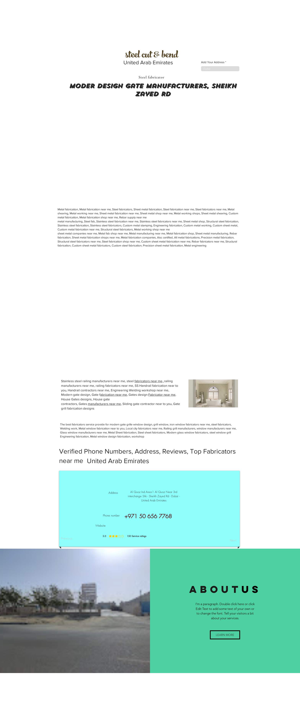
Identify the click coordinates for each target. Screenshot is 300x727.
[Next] (226, 540)
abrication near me (113, 394)
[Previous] (73, 538)
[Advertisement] (28, 24)
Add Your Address (212, 62)
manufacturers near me (104, 404)
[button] (225, 634)
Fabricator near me (161, 394)
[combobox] (220, 68)
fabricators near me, (149, 381)
